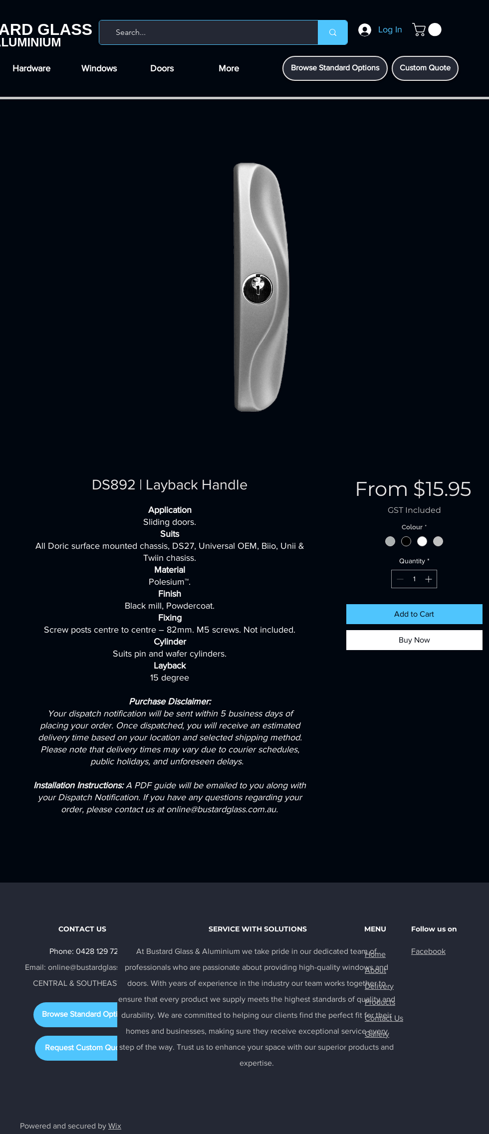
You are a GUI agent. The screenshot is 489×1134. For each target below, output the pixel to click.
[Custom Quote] (425, 68)
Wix (114, 1126)
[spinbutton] (414, 579)
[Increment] (429, 579)
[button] (428, 29)
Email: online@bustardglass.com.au (86, 967)
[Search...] (206, 32)
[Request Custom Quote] (86, 1048)
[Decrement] (399, 579)
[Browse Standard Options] (335, 68)
